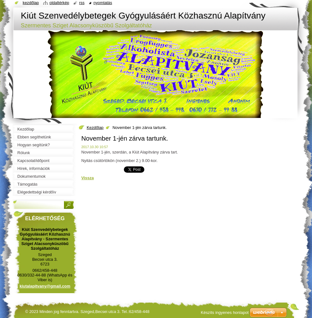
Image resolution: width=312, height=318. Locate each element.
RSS (81, 2)
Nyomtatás (103, 2)
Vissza (87, 178)
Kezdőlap (95, 127)
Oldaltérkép (59, 2)
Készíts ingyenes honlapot (225, 312)
